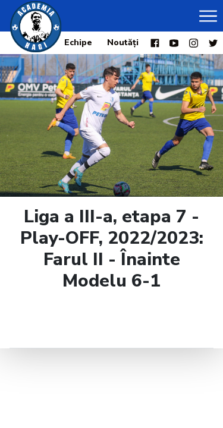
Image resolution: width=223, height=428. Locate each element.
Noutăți (123, 42)
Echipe (78, 42)
